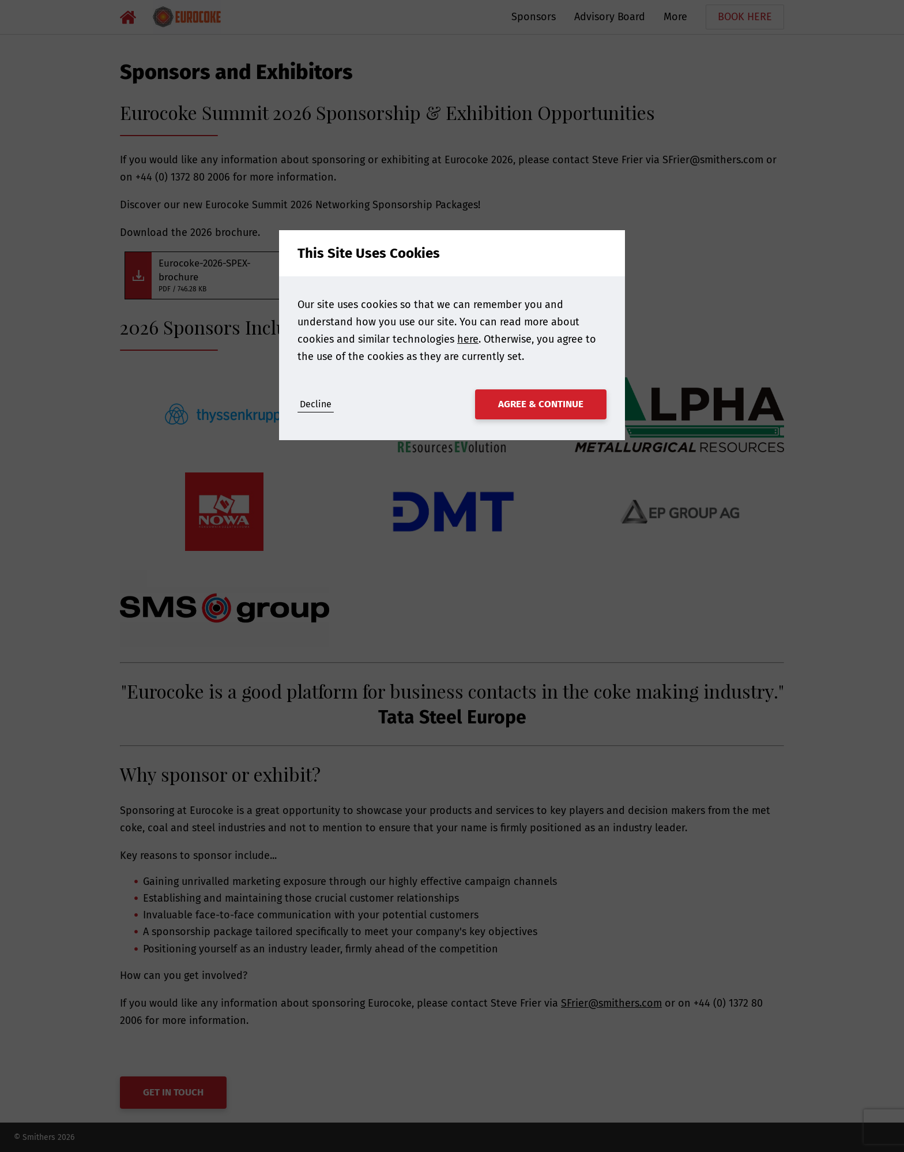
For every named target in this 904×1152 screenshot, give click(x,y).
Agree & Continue (540, 404)
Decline (316, 404)
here (468, 339)
